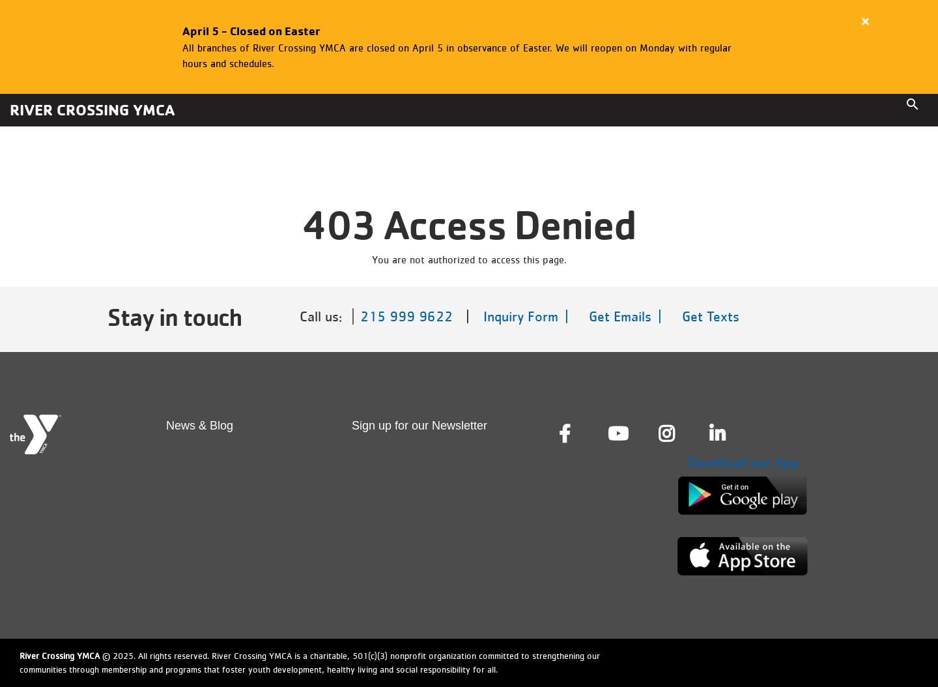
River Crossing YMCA (92, 109)
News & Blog (199, 425)
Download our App (743, 462)
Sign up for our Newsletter (419, 425)
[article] (469, 47)
